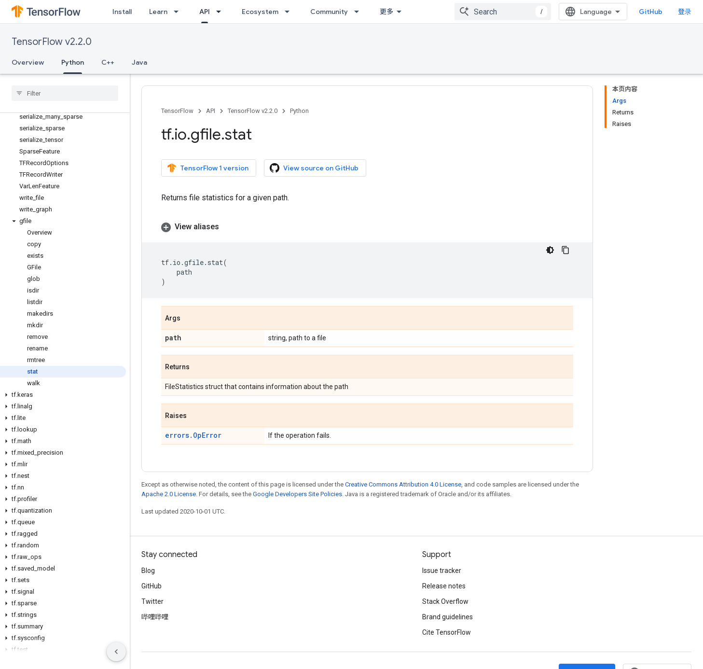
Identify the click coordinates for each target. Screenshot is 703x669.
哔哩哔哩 (154, 617)
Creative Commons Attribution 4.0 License (403, 484)
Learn (158, 11)
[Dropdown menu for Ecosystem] (290, 11)
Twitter (152, 601)
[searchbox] (65, 93)
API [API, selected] (204, 11)
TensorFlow (177, 110)
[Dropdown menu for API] (221, 11)
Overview (28, 62)
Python (299, 110)
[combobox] (503, 11)
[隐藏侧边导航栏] (116, 651)
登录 (684, 11)
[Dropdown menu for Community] (359, 11)
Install (122, 11)
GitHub (650, 11)
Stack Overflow (445, 601)
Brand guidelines (447, 617)
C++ (107, 62)
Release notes (444, 586)
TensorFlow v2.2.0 (52, 42)
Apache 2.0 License (168, 494)
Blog (148, 570)
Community (329, 11)
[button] (63, 221)
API (210, 110)
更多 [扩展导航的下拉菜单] (386, 11)
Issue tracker (441, 570)
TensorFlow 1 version (207, 168)
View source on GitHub (314, 168)
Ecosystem (260, 11)
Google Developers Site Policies (297, 494)
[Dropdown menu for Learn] (179, 11)
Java (139, 62)
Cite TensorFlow (446, 632)
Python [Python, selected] (72, 62)
